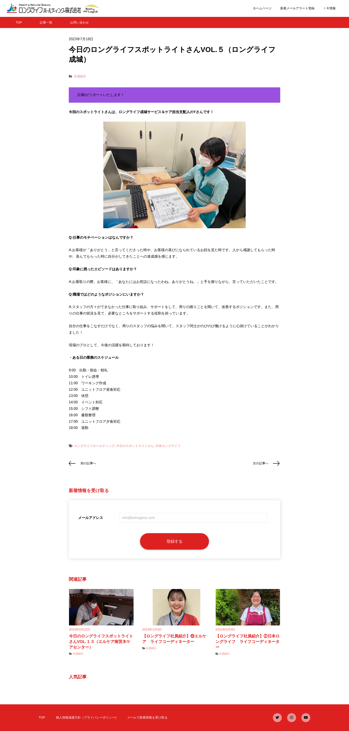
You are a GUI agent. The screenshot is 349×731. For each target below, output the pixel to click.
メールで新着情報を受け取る (147, 717)
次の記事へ (260, 463)
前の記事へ (88, 463)
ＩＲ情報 (329, 8)
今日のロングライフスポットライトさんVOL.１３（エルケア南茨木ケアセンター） (101, 641)
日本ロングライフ (168, 446)
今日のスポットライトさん (135, 446)
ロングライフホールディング (94, 446)
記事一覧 (46, 22)
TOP (19, 22)
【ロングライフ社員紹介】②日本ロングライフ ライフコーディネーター (247, 641)
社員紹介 (80, 76)
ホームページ (262, 8)
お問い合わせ (79, 22)
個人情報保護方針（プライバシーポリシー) (86, 717)
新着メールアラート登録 (297, 8)
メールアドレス (90, 518)
